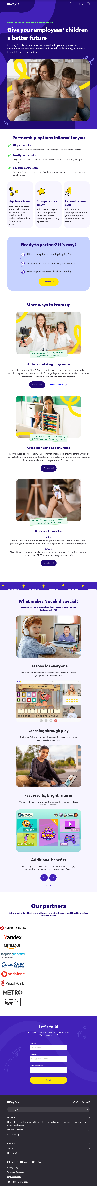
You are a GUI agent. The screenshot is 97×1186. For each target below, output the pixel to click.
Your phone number (36, 1066)
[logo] (13, 4)
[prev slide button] (44, 878)
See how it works (56, 384)
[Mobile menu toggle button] (88, 4)
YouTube (25, 1162)
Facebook (12, 1162)
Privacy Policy (12, 1167)
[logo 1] (13, 1102)
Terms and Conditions (15, 1172)
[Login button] (75, 4)
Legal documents (14, 1176)
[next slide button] (53, 878)
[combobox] (32, 1070)
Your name (33, 1043)
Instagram (38, 1162)
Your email (33, 1054)
